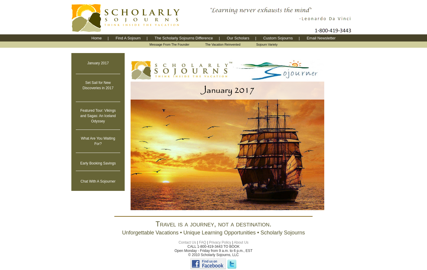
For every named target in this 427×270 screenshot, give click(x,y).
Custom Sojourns (278, 38)
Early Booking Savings (98, 163)
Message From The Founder (170, 44)
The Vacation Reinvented (222, 44)
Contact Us (187, 242)
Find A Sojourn (128, 38)
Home (97, 38)
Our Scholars (238, 38)
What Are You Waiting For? (98, 141)
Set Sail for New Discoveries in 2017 (98, 85)
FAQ (202, 242)
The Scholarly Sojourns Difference (184, 38)
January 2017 (98, 63)
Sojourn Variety (266, 44)
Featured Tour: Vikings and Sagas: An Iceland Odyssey (98, 115)
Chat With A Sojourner (98, 181)
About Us (241, 242)
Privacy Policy (220, 242)
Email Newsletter (321, 38)
